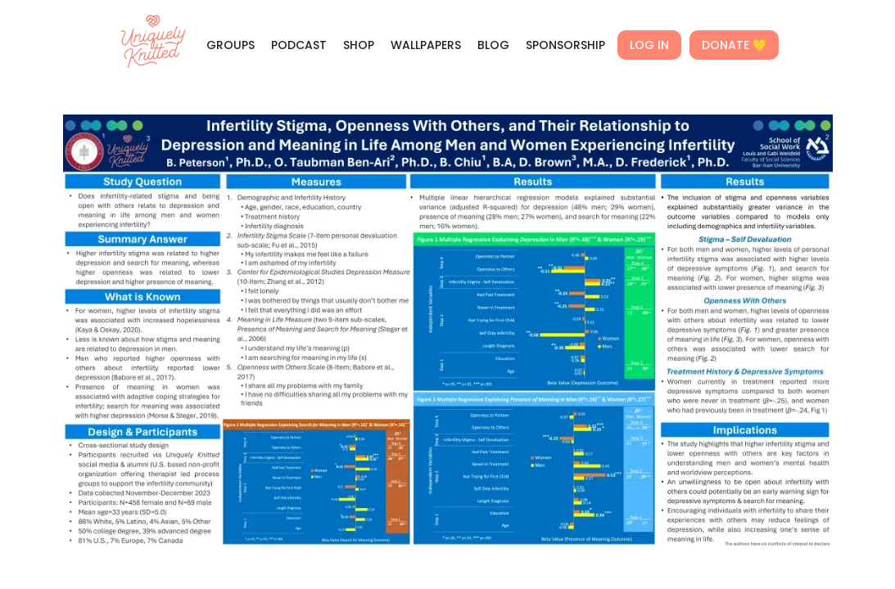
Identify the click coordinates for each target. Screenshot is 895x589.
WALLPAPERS (426, 45)
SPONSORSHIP (565, 45)
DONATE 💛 (734, 45)
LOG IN (649, 45)
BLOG (493, 45)
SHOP (358, 45)
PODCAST (299, 45)
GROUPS (230, 45)
